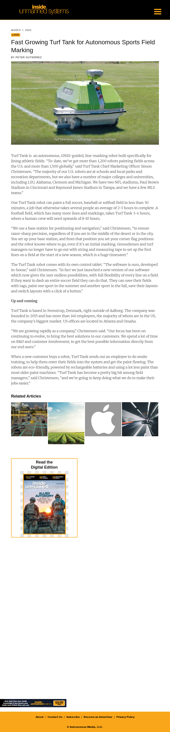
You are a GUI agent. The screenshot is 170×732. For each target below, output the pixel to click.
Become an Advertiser (98, 717)
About (40, 717)
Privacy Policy (125, 717)
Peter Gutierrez (29, 57)
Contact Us (55, 717)
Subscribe (73, 717)
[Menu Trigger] (157, 11)
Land (15, 35)
